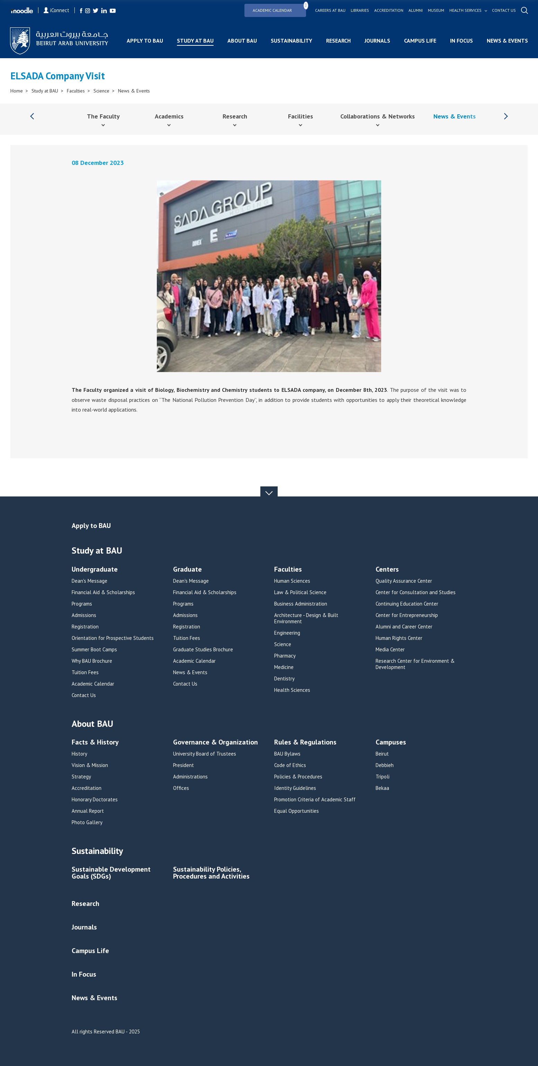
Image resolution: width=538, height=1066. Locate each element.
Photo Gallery (87, 822)
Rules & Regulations (305, 743)
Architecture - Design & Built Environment (306, 618)
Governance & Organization (215, 743)
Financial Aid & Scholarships (103, 592)
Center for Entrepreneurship (407, 615)
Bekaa (382, 788)
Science (101, 90)
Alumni (415, 10)
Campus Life (420, 40)
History (79, 754)
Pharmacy (285, 656)
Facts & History (95, 743)
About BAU (242, 40)
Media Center (390, 649)
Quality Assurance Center (404, 581)
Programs (82, 604)
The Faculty (103, 116)
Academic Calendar (279, 8)
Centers (387, 570)
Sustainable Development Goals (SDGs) (111, 873)
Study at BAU (195, 40)
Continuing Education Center (407, 604)
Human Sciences (292, 581)
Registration (85, 627)
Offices (181, 788)
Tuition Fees (85, 672)
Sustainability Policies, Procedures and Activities (211, 873)
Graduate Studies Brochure (203, 649)
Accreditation (388, 10)
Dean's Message (89, 581)
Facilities (300, 116)
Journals (377, 40)
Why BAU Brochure (92, 661)
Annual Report (88, 811)
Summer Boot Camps (94, 649)
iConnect (57, 10)
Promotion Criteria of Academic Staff (315, 799)
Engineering (287, 633)
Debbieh (385, 765)
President (183, 765)
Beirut (382, 754)
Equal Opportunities (296, 811)
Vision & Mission (90, 765)
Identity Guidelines (295, 788)
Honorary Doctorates (95, 799)
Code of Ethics (290, 765)
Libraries (359, 10)
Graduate (187, 570)
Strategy (81, 777)
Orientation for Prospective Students (113, 638)
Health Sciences (292, 690)
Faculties (76, 90)
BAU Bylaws (287, 754)
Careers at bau (330, 10)
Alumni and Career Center (404, 627)
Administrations (190, 777)
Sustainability (291, 40)
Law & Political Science (300, 592)
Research (338, 40)
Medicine (284, 667)
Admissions (84, 615)
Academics (169, 116)
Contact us (503, 10)
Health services (465, 10)
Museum (436, 10)
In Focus (461, 40)
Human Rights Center (399, 638)
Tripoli (382, 777)
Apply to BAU (144, 40)
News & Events (507, 40)
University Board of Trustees (204, 754)
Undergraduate (95, 570)
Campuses (391, 743)
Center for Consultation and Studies (416, 592)
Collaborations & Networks (377, 116)
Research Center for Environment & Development (415, 664)
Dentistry (284, 679)
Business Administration (300, 604)
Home (16, 90)
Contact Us (84, 695)
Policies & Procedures (298, 777)
